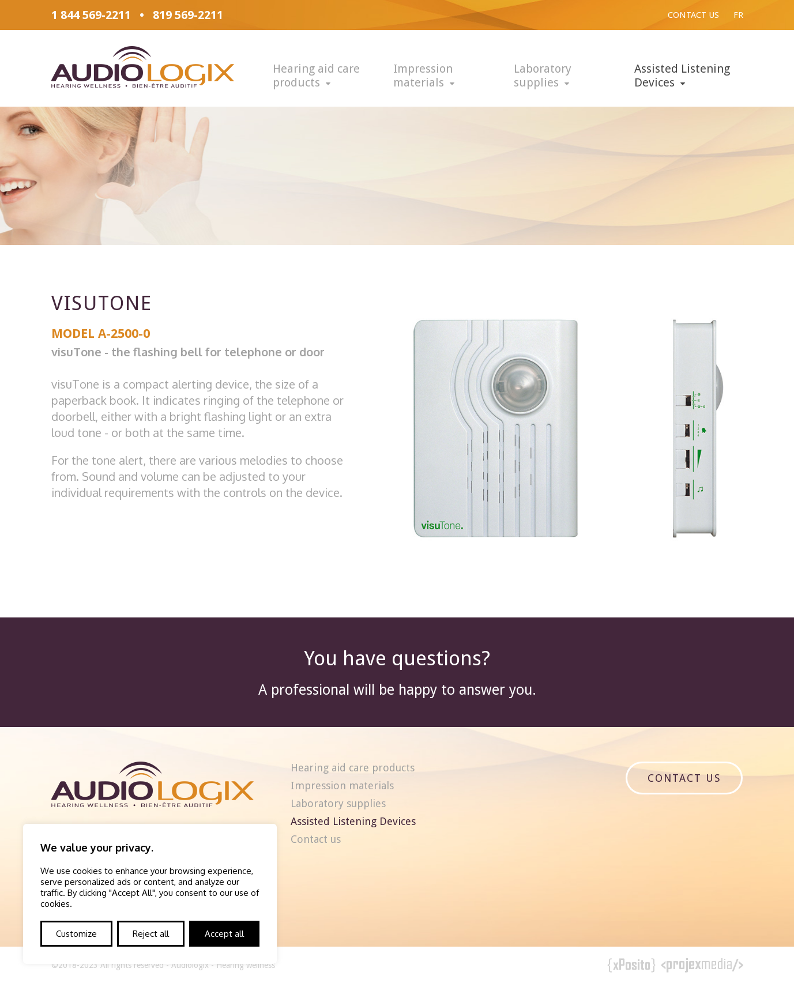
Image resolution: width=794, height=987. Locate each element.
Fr (738, 15)
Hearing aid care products (316, 75)
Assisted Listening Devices (682, 75)
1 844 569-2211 (91, 15)
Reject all (151, 933)
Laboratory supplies (542, 75)
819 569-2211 (188, 15)
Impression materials (423, 75)
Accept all (224, 933)
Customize (76, 933)
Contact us (693, 15)
